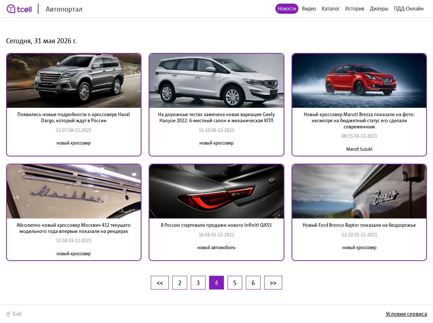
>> (273, 283)
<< (160, 283)
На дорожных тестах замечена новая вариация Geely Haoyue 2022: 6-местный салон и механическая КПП (216, 117)
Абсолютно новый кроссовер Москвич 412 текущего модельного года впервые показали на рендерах (74, 228)
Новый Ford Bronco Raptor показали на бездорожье (359, 225)
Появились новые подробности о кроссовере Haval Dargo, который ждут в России (73, 117)
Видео (309, 8)
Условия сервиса (406, 313)
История (354, 8)
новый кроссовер (74, 143)
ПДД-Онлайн (409, 8)
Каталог (330, 8)
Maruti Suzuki (359, 149)
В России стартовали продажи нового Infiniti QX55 (216, 225)
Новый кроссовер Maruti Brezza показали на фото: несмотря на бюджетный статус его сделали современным (359, 120)
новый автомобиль (216, 247)
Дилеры (379, 8)
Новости (287, 8)
